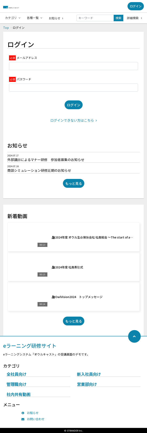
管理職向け (16, 384)
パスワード (24, 79)
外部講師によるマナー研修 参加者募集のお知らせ (45, 159)
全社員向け (16, 374)
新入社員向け (89, 374)
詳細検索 (134, 18)
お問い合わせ (34, 419)
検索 (118, 18)
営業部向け (87, 384)
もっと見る (73, 183)
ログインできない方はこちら (73, 120)
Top (6, 27)
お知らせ (56, 18)
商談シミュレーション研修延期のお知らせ (39, 170)
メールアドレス (27, 58)
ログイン (136, 6)
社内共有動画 (18, 394)
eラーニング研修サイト (29, 345)
